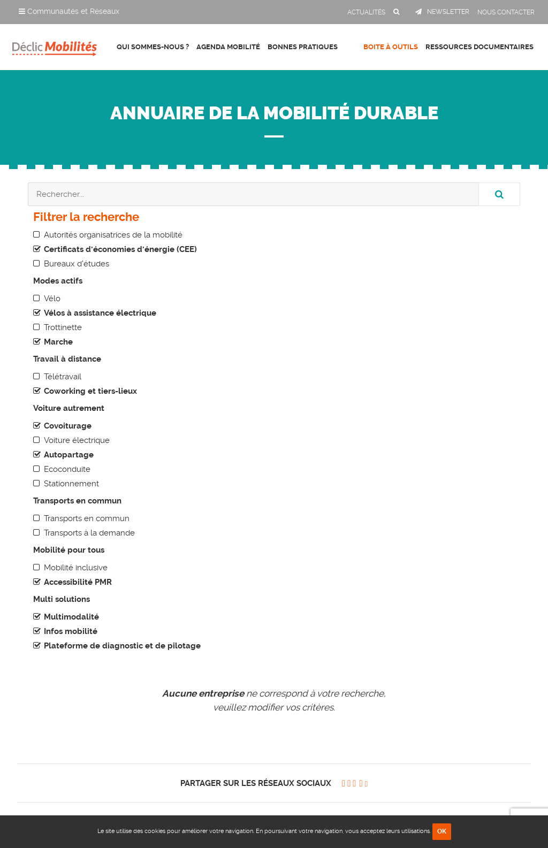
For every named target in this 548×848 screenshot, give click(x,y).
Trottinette (63, 327)
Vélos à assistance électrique (100, 313)
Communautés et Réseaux (69, 11)
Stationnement (71, 483)
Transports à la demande (89, 533)
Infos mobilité (70, 631)
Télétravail (62, 376)
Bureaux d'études (76, 264)
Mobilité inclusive (76, 567)
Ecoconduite (67, 469)
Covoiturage (68, 426)
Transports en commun (87, 518)
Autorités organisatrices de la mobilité (113, 235)
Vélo (52, 298)
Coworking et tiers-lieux (90, 391)
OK (441, 831)
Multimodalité (71, 617)
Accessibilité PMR (78, 582)
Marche (58, 342)
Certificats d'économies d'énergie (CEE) (120, 249)
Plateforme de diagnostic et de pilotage (122, 646)
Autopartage (69, 455)
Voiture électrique (77, 440)
